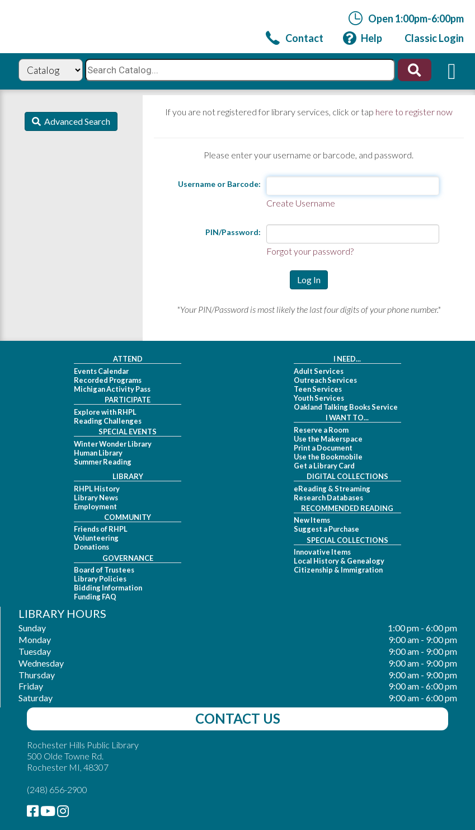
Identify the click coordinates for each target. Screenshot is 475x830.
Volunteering (96, 537)
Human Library (98, 452)
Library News (96, 497)
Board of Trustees (104, 569)
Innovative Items (322, 551)
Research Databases (328, 497)
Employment (95, 506)
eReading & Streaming (332, 488)
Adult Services (319, 371)
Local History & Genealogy (339, 560)
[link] (295, 38)
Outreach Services (325, 380)
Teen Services (318, 388)
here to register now (414, 111)
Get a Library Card (324, 465)
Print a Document (323, 447)
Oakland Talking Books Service (346, 406)
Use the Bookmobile (328, 456)
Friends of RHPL (101, 528)
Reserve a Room (321, 429)
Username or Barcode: (219, 184)
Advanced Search (75, 121)
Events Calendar (101, 371)
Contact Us (237, 718)
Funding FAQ (95, 596)
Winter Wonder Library (113, 443)
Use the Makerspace (328, 438)
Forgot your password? (310, 251)
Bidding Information (108, 587)
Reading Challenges (108, 420)
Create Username (300, 203)
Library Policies (100, 578)
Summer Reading (102, 461)
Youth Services (319, 397)
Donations (91, 546)
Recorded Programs (108, 380)
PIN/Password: (233, 232)
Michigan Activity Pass (112, 388)
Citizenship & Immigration (338, 569)
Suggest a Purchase (326, 528)
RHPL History (97, 488)
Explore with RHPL (105, 411)
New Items (312, 519)
